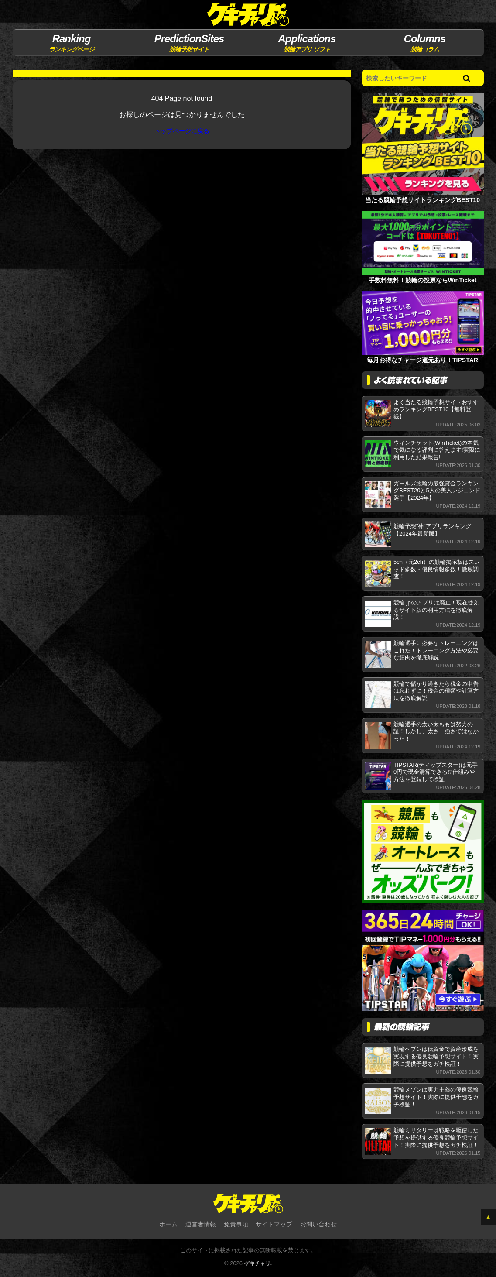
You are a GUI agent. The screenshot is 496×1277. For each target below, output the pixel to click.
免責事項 (236, 1225)
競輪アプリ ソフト (307, 42)
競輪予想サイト (189, 42)
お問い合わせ (318, 1225)
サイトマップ (274, 1225)
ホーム (168, 1225)
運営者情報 (200, 1225)
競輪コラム (424, 42)
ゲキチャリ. (258, 1264)
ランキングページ (71, 42)
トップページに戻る (182, 131)
